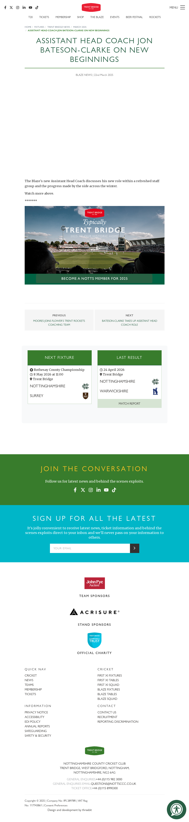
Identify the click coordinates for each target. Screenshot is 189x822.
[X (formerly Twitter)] (11, 7)
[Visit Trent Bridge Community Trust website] (94, 640)
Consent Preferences (55, 805)
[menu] (155, 8)
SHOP (80, 17)
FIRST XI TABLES (108, 680)
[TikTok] (37, 7)
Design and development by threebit (70, 810)
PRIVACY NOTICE (36, 712)
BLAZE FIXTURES (109, 689)
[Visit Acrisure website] (94, 611)
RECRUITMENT (107, 717)
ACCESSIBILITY (34, 717)
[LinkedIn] (24, 7)
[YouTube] (31, 7)
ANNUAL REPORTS (37, 726)
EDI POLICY (32, 721)
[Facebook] (5, 7)
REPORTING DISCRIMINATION (118, 721)
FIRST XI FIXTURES (110, 675)
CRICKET (31, 675)
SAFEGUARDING (36, 731)
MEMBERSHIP (33, 689)
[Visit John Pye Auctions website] (94, 583)
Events (114, 17)
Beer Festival (134, 17)
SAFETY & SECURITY (38, 735)
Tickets (44, 17)
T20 (30, 17)
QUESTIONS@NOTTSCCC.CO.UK (113, 784)
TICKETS (30, 694)
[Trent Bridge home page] (94, 751)
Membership (63, 17)
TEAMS (29, 685)
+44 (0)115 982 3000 (109, 779)
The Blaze (97, 17)
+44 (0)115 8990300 (105, 788)
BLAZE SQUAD (107, 699)
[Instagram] (18, 7)
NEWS (29, 680)
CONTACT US (107, 712)
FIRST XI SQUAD (108, 685)
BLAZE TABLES (107, 694)
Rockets (155, 17)
